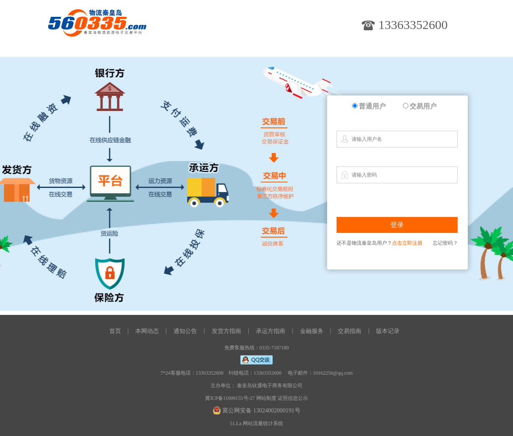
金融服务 (312, 331)
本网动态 (147, 331)
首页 (115, 331)
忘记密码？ (445, 243)
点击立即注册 (407, 243)
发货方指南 (226, 331)
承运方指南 (270, 331)
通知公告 (185, 331)
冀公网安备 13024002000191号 (261, 410)
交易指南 (349, 331)
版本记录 (388, 331)
